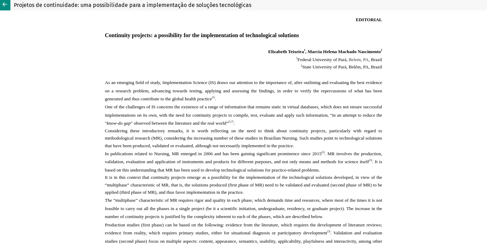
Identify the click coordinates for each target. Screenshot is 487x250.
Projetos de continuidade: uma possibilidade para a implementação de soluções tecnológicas (132, 5)
